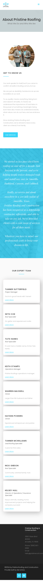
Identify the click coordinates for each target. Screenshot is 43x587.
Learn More (9, 300)
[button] (38, 4)
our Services (10, 135)
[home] (5, 6)
